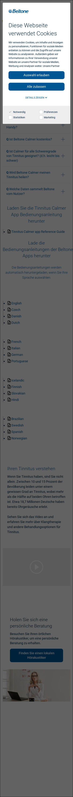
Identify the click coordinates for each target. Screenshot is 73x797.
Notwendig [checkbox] (16, 112)
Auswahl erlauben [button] (36, 75)
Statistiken (16, 117)
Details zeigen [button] (36, 97)
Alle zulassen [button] (36, 86)
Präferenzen (48, 112)
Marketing (47, 117)
